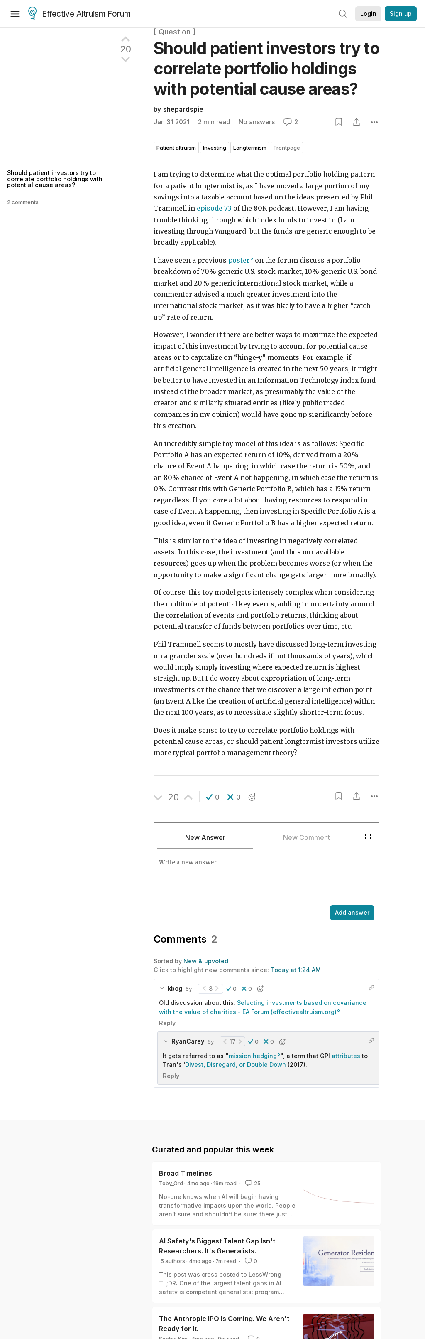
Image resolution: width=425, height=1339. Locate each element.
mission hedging (253, 1055)
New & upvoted (205, 961)
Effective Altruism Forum (79, 14)
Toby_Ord (171, 1183)
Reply (167, 1022)
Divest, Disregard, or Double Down (235, 1064)
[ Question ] (174, 31)
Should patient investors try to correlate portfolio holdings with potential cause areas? (55, 178)
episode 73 (214, 208)
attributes (346, 1055)
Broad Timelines (185, 1173)
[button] (213, 797)
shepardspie (183, 109)
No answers (257, 122)
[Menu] (15, 14)
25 (252, 1183)
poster (239, 260)
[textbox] (264, 877)
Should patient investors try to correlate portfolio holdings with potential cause (266, 68)
